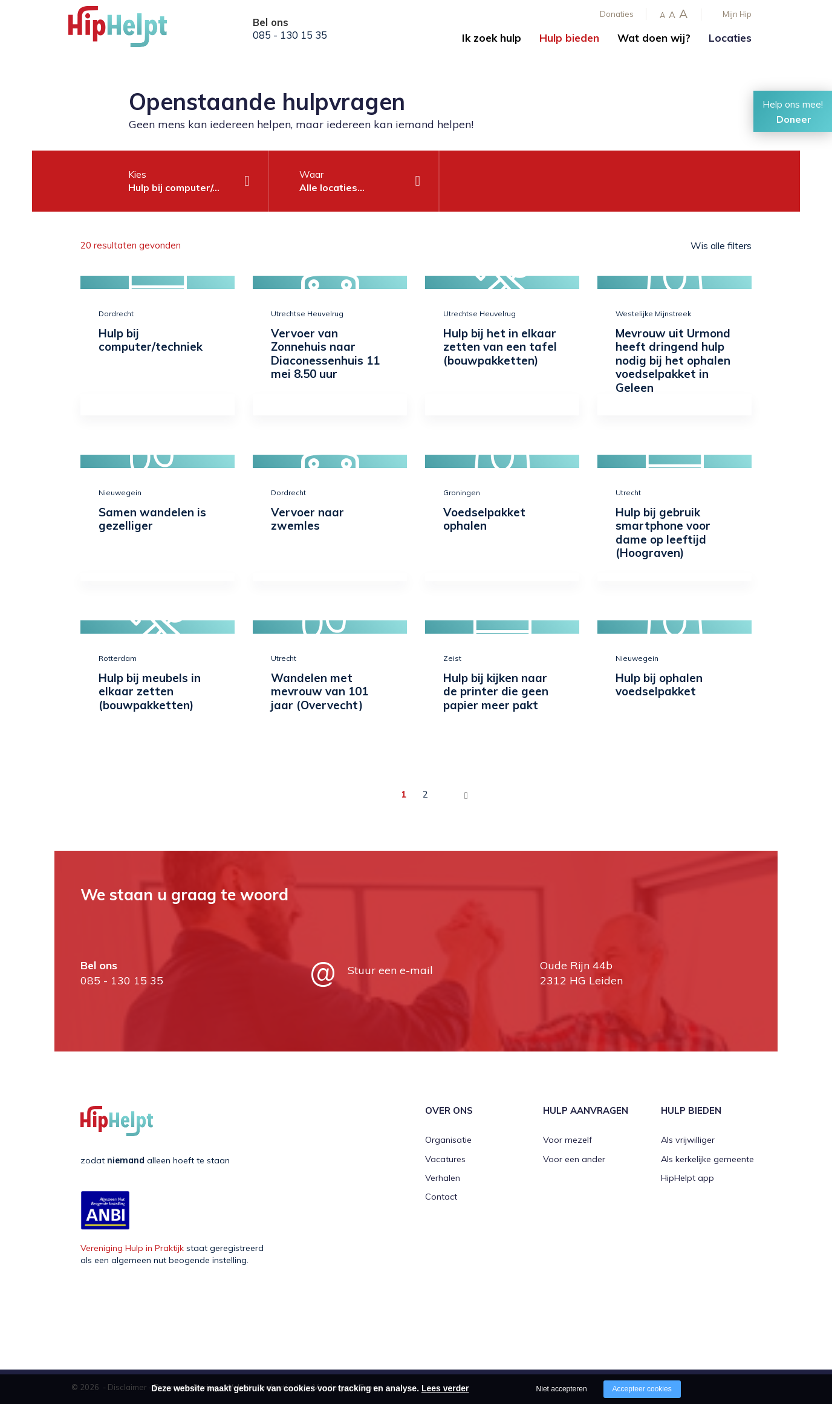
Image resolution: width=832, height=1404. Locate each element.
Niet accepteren (561, 1389)
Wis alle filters (721, 245)
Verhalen (442, 1177)
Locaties (730, 37)
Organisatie (448, 1139)
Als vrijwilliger (688, 1139)
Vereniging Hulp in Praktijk (132, 1248)
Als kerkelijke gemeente (707, 1159)
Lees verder (445, 1388)
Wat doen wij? (654, 37)
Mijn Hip (737, 14)
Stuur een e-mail (390, 970)
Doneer (793, 119)
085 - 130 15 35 (290, 35)
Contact (441, 1196)
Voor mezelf (567, 1139)
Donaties (617, 14)
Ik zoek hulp (491, 37)
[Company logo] (128, 30)
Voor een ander (574, 1159)
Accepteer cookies (642, 1389)
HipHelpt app (687, 1177)
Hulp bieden (569, 37)
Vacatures (445, 1159)
